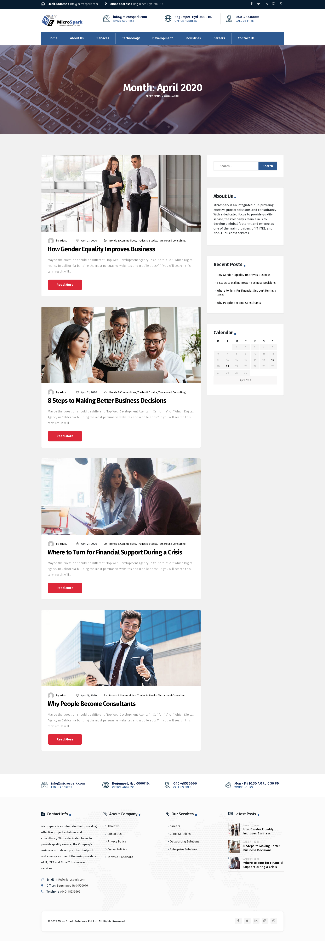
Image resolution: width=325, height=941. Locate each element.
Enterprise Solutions (183, 848)
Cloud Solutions (180, 832)
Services (102, 37)
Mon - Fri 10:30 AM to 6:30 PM (252, 784)
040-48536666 (254, 17)
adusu (63, 239)
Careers (219, 37)
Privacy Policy (117, 840)
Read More (65, 283)
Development (162, 37)
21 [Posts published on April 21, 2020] (227, 365)
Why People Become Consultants (92, 703)
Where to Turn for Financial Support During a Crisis (115, 551)
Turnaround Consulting (172, 239)
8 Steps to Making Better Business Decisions (107, 399)
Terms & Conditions (120, 856)
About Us (77, 37)
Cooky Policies (117, 848)
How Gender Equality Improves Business (101, 248)
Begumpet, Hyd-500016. (140, 4)
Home (53, 37)
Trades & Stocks (147, 239)
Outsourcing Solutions (184, 840)
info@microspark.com (71, 4)
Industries (193, 37)
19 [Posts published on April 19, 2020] (272, 358)
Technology (131, 37)
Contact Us (246, 37)
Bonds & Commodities (122, 239)
